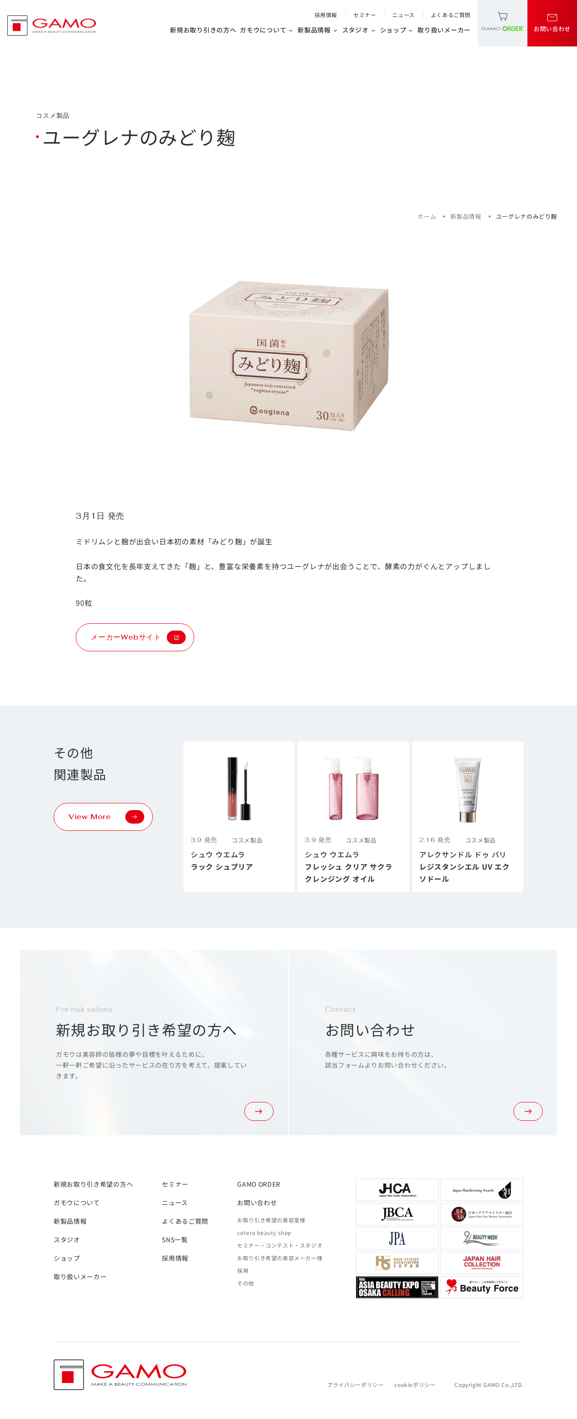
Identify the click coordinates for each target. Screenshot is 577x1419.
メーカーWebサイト (138, 637)
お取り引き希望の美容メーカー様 (279, 1258)
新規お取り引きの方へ (203, 29)
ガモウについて (267, 29)
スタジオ (359, 29)
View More (106, 817)
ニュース (403, 14)
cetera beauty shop (264, 1232)
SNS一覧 (175, 1239)
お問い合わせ (257, 1202)
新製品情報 (318, 29)
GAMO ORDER (258, 1184)
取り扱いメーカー (444, 29)
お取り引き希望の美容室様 (271, 1220)
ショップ (397, 29)
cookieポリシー (414, 1384)
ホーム (426, 216)
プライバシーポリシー (355, 1384)
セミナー (364, 14)
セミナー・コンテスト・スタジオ (279, 1245)
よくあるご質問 (451, 14)
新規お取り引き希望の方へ (93, 1184)
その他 (245, 1283)
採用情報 (326, 14)
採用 (242, 1270)
